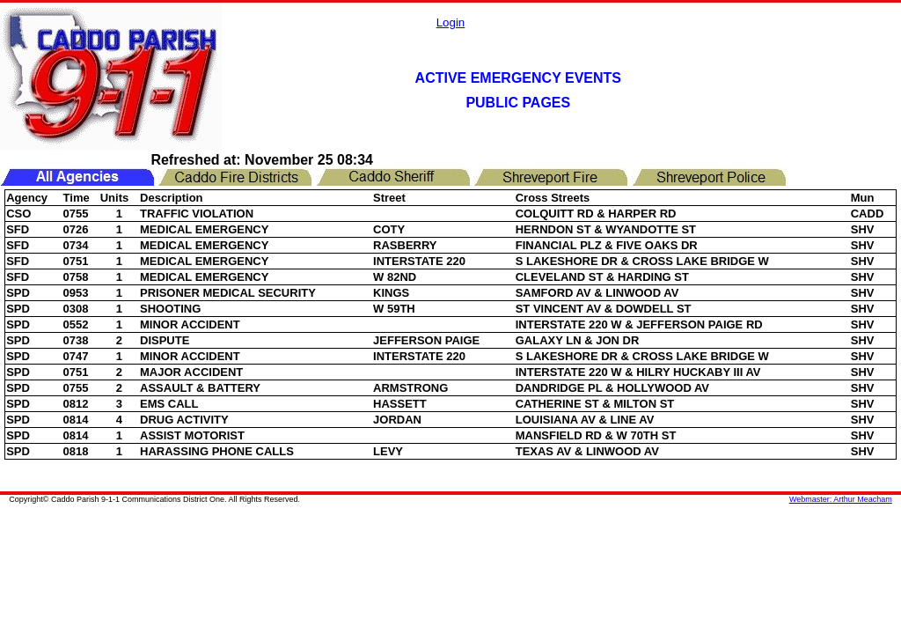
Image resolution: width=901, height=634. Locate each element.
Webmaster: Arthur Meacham (840, 499)
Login (450, 22)
